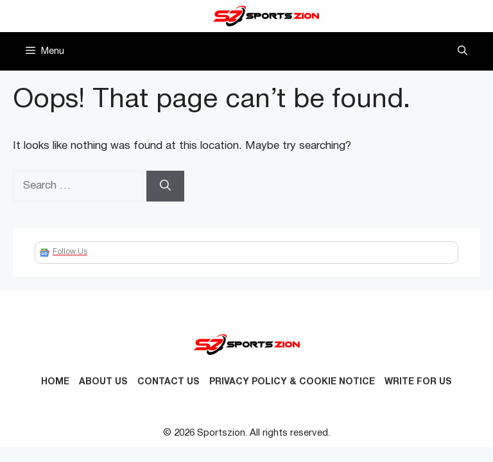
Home (55, 382)
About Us (103, 382)
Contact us (168, 382)
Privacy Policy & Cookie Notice (292, 382)
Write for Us (418, 382)
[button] (462, 51)
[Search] (165, 186)
